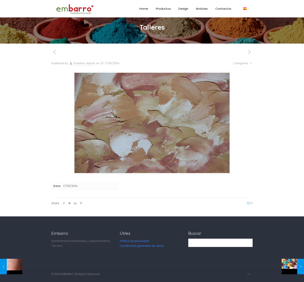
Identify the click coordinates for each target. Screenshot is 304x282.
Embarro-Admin (84, 63)
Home (142, 35)
